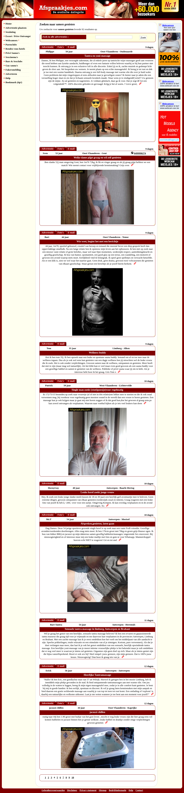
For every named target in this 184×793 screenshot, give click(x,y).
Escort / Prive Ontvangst (17, 36)
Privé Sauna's (11, 53)
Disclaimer (72, 790)
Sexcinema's (11, 57)
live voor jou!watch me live (170, 28)
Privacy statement (88, 790)
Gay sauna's (11, 65)
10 (73, 777)
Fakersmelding (12, 69)
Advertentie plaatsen (15, 27)
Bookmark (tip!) (13, 82)
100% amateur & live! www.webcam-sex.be (169, 84)
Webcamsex (11, 40)
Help (7, 78)
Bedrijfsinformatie (117, 790)
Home (8, 23)
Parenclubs (10, 44)
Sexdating (10, 32)
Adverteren (10, 74)
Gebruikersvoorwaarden (53, 790)
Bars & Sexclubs (13, 61)
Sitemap (103, 790)
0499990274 (140, 153)
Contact (139, 790)
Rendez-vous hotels (14, 48)
